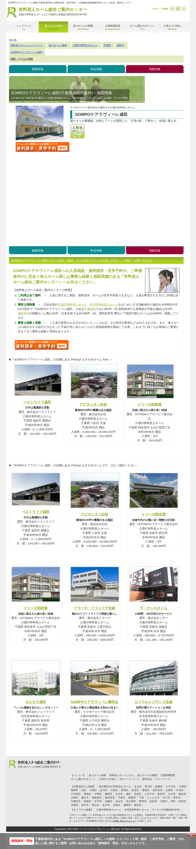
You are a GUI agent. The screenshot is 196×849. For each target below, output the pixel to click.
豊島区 (87, 794)
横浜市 (182, 794)
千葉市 (121, 797)
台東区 (169, 790)
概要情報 (37, 69)
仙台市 (119, 801)
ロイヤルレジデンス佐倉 (153, 702)
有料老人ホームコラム (121, 775)
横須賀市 (110, 797)
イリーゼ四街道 (149, 404)
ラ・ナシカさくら (153, 608)
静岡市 (142, 801)
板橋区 (159, 786)
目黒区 (137, 794)
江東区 (93, 790)
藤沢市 (85, 797)
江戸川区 (171, 786)
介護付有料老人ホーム (72, 304)
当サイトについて (129, 779)
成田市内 (23, 313)
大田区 (182, 786)
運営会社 (147, 779)
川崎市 (74, 797)
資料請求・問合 (22, 840)
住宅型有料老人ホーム (104, 304)
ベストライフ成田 (37, 402)
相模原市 (97, 797)
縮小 (172, 8)
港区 (128, 794)
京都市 (74, 805)
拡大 (183, 8)
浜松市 (153, 801)
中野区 (98, 794)
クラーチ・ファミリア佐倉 (94, 608)
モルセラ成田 (35, 702)
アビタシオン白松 (93, 404)
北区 (83, 790)
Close (191, 835)
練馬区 (108, 794)
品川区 (103, 790)
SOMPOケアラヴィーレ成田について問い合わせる (42, 147)
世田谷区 (158, 790)
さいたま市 (153, 797)
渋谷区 (114, 790)
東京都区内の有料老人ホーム (115, 786)
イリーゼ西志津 (153, 514)
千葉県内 (90, 309)
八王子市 (149, 794)
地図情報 (154, 69)
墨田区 (145, 790)
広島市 (116, 805)
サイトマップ (162, 779)
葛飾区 (74, 790)
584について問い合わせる (42, 345)
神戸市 (85, 805)
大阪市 (163, 801)
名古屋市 (131, 801)
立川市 (172, 794)
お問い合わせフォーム (124, 821)
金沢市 (106, 805)
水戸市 (98, 801)
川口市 (166, 797)
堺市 (173, 801)
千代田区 (76, 794)
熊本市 (137, 805)
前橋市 (87, 801)
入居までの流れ (107, 779)
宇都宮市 (76, 801)
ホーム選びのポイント (83, 779)
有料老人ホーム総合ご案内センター (53, 11)
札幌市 (108, 801)
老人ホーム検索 (97, 775)
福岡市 (127, 805)
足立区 (138, 786)
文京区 (119, 794)
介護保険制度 (167, 775)
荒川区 (148, 786)
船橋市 (132, 797)
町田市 (161, 794)
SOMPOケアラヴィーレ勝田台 (94, 702)
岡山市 (95, 805)
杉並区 (135, 790)
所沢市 (176, 797)
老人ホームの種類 (147, 775)
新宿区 (124, 790)
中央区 (180, 790)
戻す (178, 8)
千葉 (141, 797)
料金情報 (96, 69)
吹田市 (182, 801)
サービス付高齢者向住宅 (166, 809)
